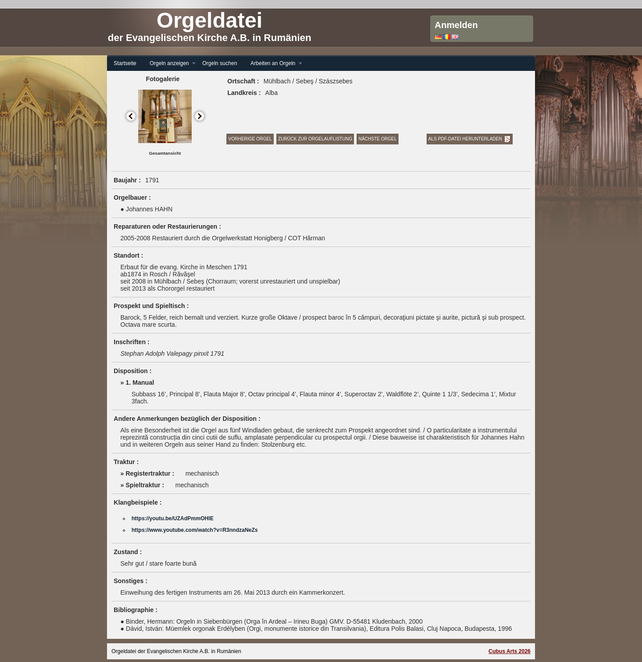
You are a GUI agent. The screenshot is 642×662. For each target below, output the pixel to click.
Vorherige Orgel (250, 138)
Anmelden (456, 25)
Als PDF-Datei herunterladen (465, 138)
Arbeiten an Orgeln (273, 63)
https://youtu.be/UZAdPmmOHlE (173, 518)
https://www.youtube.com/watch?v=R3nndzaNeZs (195, 530)
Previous (131, 116)
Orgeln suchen (219, 63)
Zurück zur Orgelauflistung (315, 138)
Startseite (125, 63)
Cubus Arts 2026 (510, 651)
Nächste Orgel (377, 138)
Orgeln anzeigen (169, 63)
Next (200, 116)
